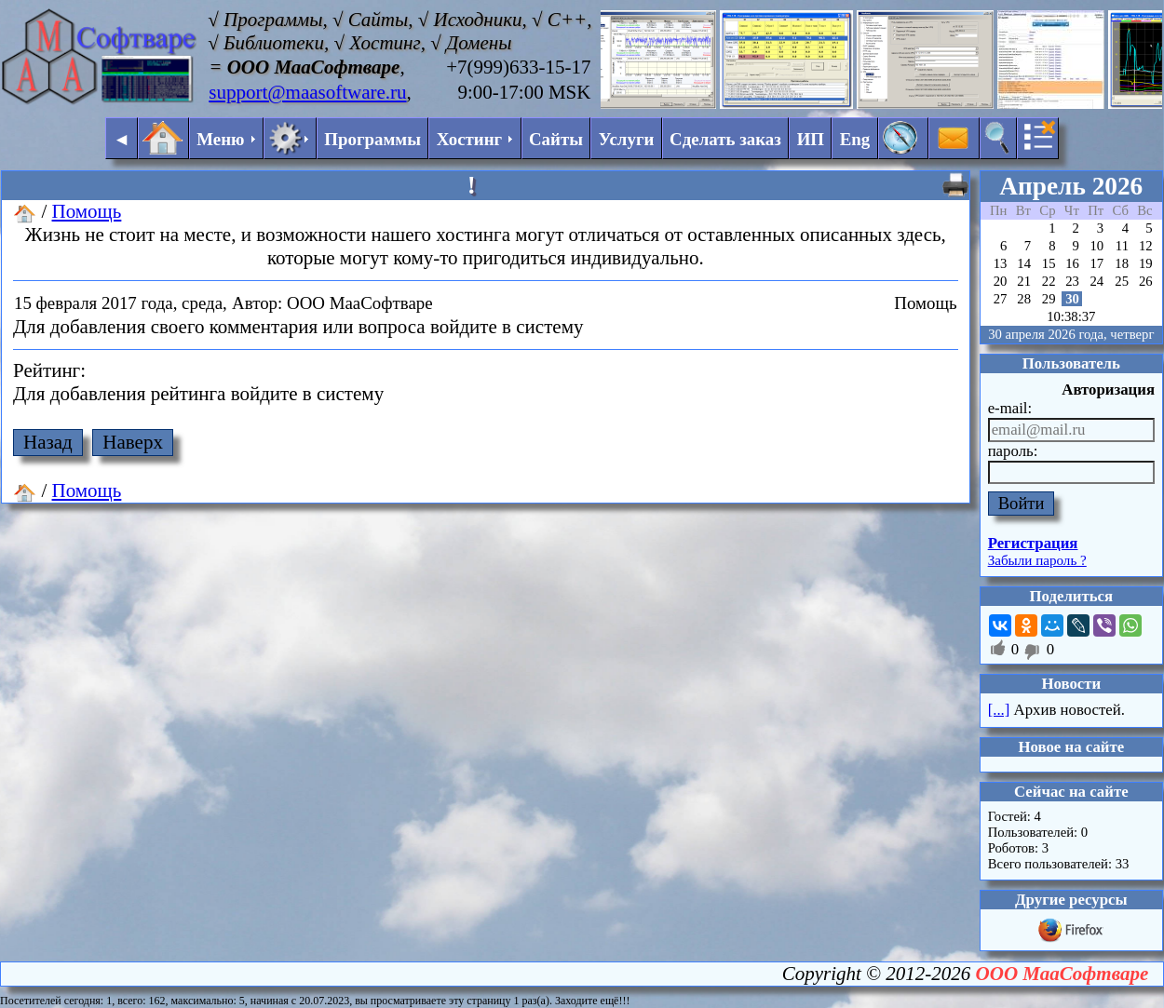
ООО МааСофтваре (1062, 973)
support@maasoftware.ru (307, 92)
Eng (855, 139)
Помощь (87, 211)
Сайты (556, 139)
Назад (48, 442)
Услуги (627, 139)
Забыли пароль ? (1037, 560)
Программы (372, 139)
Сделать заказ (725, 139)
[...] (999, 710)
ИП (810, 139)
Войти (1021, 503)
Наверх (132, 442)
